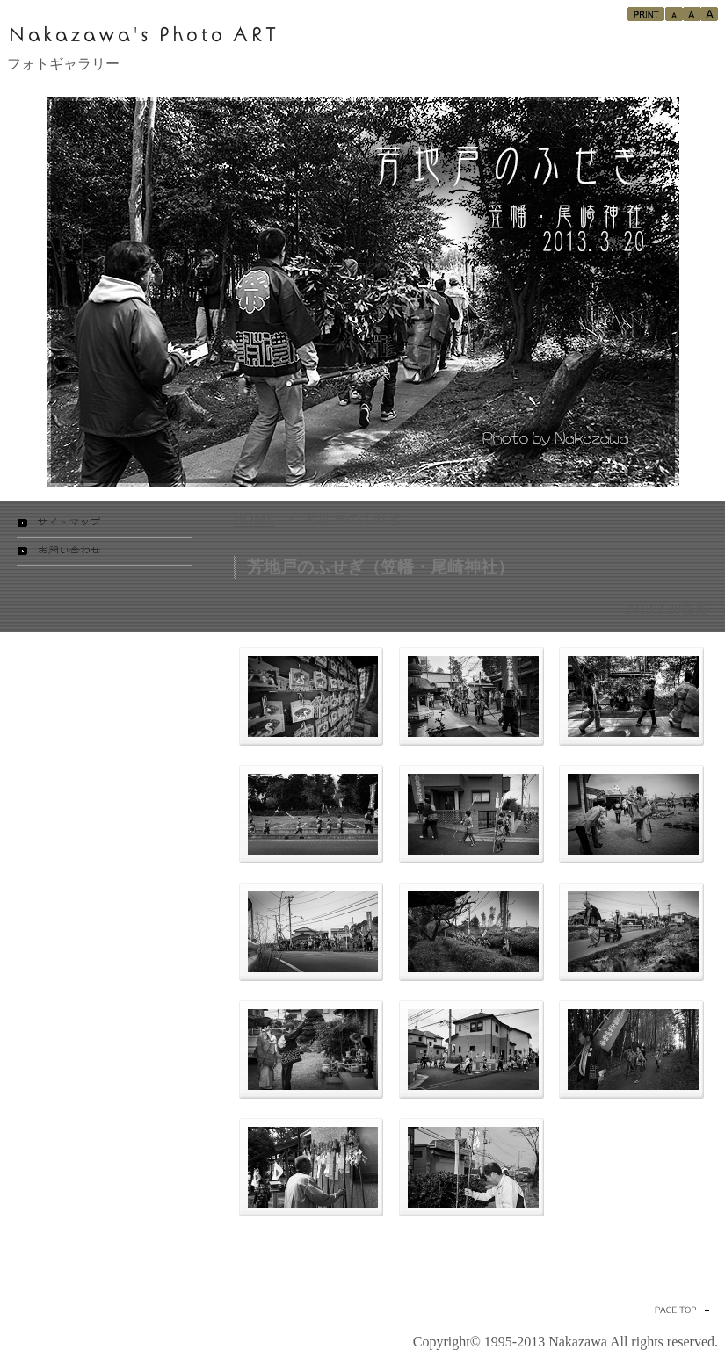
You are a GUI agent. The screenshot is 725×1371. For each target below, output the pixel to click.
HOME (254, 518)
